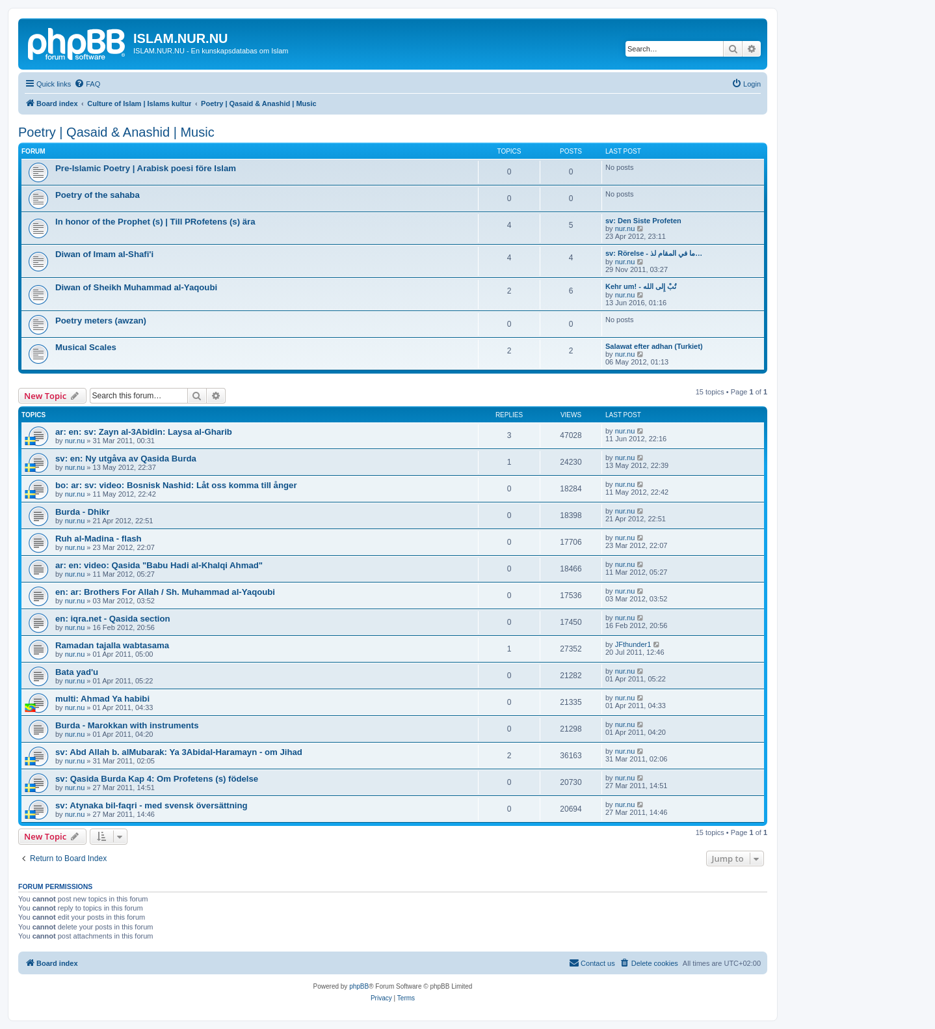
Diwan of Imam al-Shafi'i (104, 254)
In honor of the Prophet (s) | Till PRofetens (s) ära (155, 221)
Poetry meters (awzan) (100, 320)
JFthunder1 (633, 644)
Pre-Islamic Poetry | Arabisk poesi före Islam (145, 168)
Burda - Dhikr (82, 512)
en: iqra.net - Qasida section (112, 619)
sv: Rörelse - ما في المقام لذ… (653, 253)
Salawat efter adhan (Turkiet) (654, 346)
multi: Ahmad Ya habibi (102, 699)
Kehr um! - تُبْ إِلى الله (640, 286)
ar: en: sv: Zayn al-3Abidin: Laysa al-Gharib (143, 432)
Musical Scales (85, 347)
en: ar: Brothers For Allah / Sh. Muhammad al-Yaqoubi (165, 592)
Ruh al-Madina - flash (98, 538)
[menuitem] (87, 84)
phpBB (359, 986)
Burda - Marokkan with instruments (127, 725)
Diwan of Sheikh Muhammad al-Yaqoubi (136, 287)
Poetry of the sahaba (97, 195)
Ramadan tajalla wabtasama (112, 645)
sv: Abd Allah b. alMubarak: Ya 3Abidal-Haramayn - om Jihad (178, 752)
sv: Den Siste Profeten (643, 221)
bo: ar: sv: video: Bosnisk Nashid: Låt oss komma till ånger (176, 485)
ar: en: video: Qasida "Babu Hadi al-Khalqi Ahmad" (159, 565)
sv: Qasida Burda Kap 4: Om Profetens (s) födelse (156, 779)
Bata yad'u (76, 672)
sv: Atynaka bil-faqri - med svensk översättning (151, 805)
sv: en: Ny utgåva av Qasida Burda (125, 458)
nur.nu (625, 228)
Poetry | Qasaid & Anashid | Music (116, 132)
